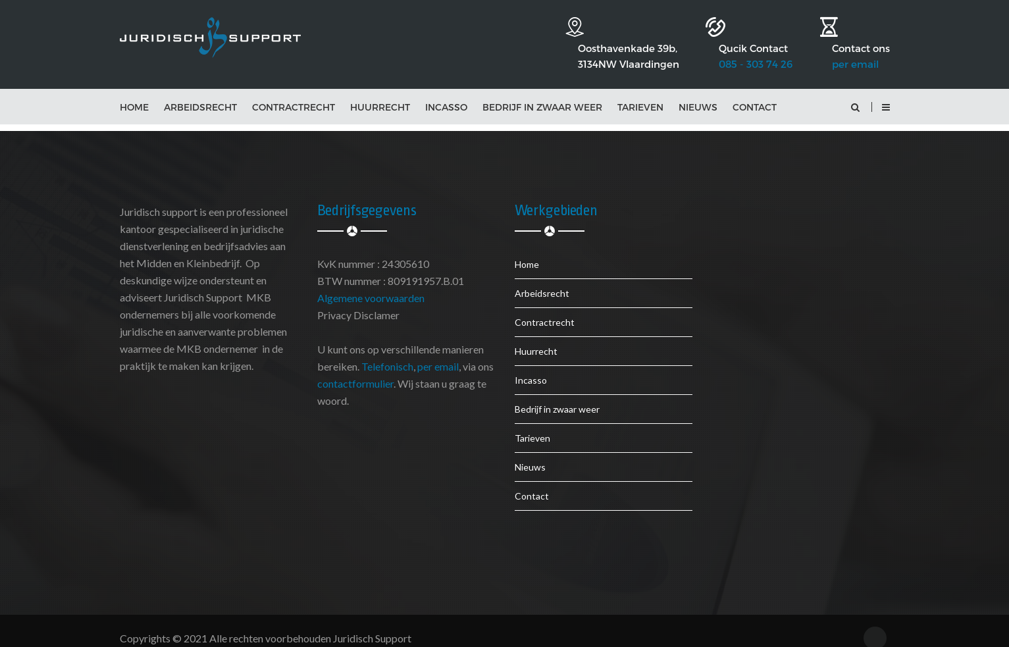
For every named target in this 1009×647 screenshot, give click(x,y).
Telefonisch (387, 352)
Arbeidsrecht (200, 93)
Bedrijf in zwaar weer (542, 93)
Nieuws (698, 93)
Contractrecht (293, 93)
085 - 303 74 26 (736, 41)
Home (134, 93)
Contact (755, 93)
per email (855, 41)
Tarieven (640, 93)
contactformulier (355, 369)
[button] (885, 93)
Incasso (446, 93)
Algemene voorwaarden (371, 284)
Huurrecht (380, 93)
